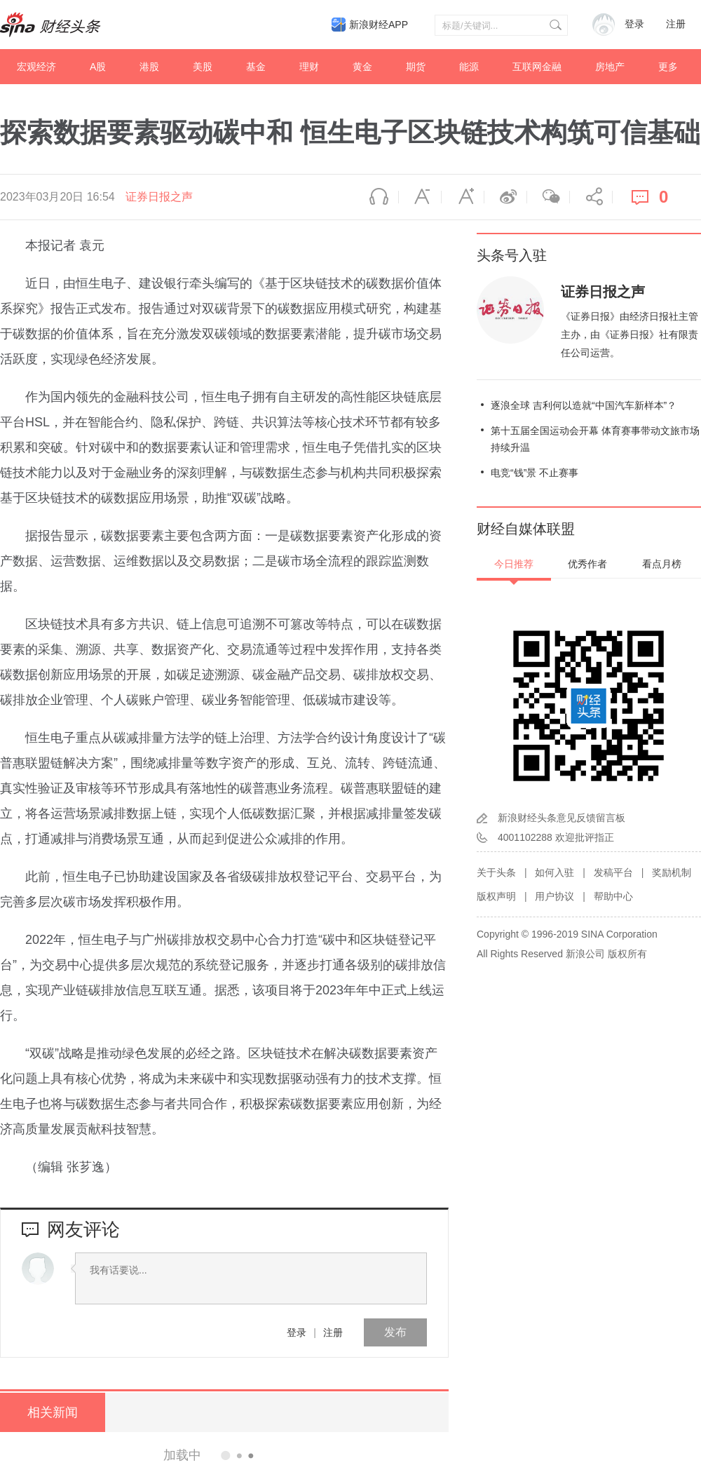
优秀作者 (587, 563)
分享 (591, 197)
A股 (98, 66)
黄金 (362, 66)
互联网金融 (537, 66)
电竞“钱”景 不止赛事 (534, 472)
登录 (296, 1332)
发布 (395, 1332)
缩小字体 (420, 197)
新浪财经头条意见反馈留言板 (561, 817)
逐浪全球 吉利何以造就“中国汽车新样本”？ (583, 405)
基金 (256, 66)
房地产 (610, 66)
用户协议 (554, 896)
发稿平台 (613, 872)
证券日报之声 (159, 197)
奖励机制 (671, 872)
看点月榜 (661, 563)
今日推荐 (513, 563)
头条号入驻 (512, 255)
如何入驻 (554, 872)
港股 (149, 66)
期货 (416, 66)
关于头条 (496, 872)
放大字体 (463, 197)
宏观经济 (36, 66)
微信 (548, 197)
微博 (505, 197)
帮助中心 (613, 896)
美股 (202, 66)
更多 (668, 66)
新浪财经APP (378, 24)
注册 (676, 24)
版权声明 (496, 896)
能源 (469, 66)
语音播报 (377, 197)
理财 (309, 66)
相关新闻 (52, 1412)
